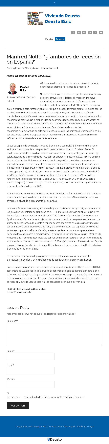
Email (10, 365)
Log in (91, 426)
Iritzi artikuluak (23, 289)
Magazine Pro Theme (43, 426)
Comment (12, 321)
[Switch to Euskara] (60, 39)
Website (11, 379)
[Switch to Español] (49, 39)
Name (10, 351)
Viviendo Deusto (54, 18)
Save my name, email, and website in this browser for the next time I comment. (46, 397)
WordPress (81, 426)
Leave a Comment (49, 68)
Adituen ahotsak (38, 289)
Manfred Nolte (25, 292)
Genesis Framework (66, 426)
